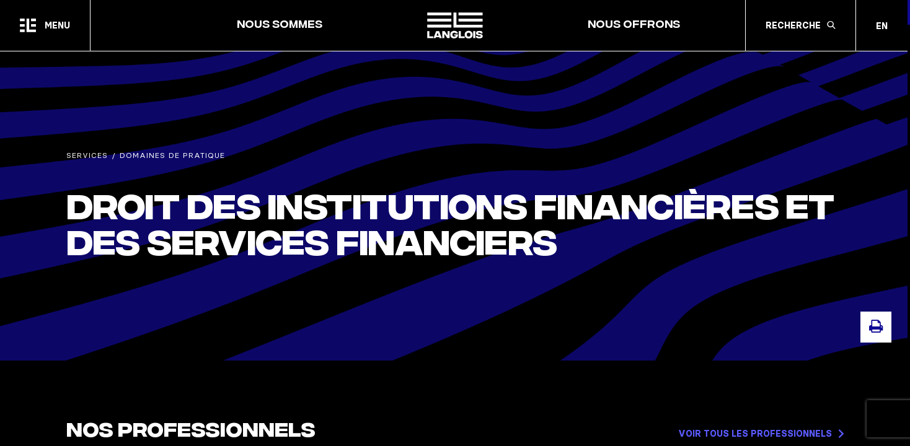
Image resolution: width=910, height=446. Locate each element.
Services (87, 155)
